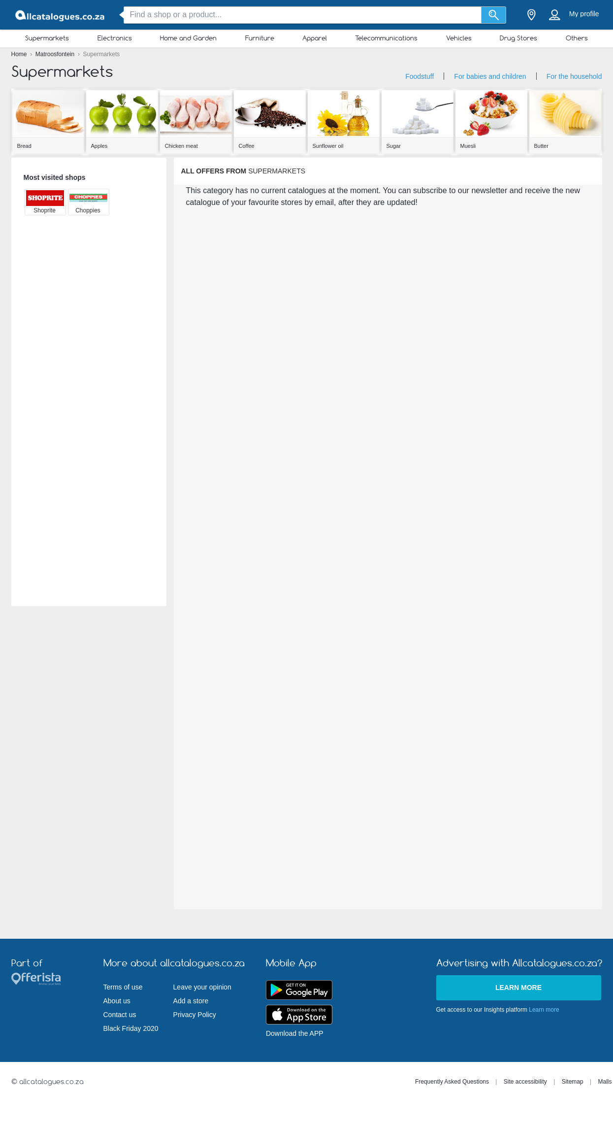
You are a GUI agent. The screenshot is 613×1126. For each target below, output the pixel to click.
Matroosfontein (55, 54)
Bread (24, 146)
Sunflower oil (328, 146)
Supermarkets (47, 38)
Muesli (468, 146)
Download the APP (294, 1033)
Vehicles (459, 38)
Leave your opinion (202, 987)
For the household (574, 76)
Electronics (114, 38)
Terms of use (123, 987)
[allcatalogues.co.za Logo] (60, 15)
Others (577, 38)
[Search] (494, 15)
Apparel (314, 38)
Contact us (119, 1015)
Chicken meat (181, 146)
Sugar (394, 146)
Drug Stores (518, 38)
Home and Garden (188, 38)
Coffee (247, 146)
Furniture (259, 38)
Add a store (191, 1001)
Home (20, 54)
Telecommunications (386, 38)
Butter (541, 146)
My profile (584, 13)
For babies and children (490, 76)
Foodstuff (419, 76)
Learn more (518, 987)
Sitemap (572, 1081)
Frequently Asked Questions (452, 1081)
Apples (99, 146)
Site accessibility (525, 1081)
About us (116, 1001)
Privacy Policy (194, 1015)
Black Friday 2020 (131, 1028)
